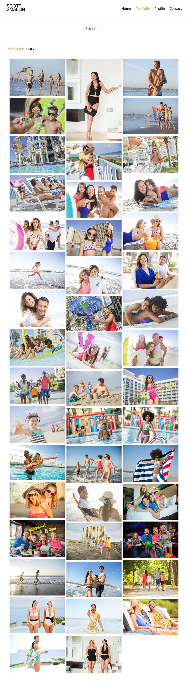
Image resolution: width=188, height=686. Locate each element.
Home (126, 9)
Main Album (16, 48)
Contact (176, 9)
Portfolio (143, 9)
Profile (160, 9)
